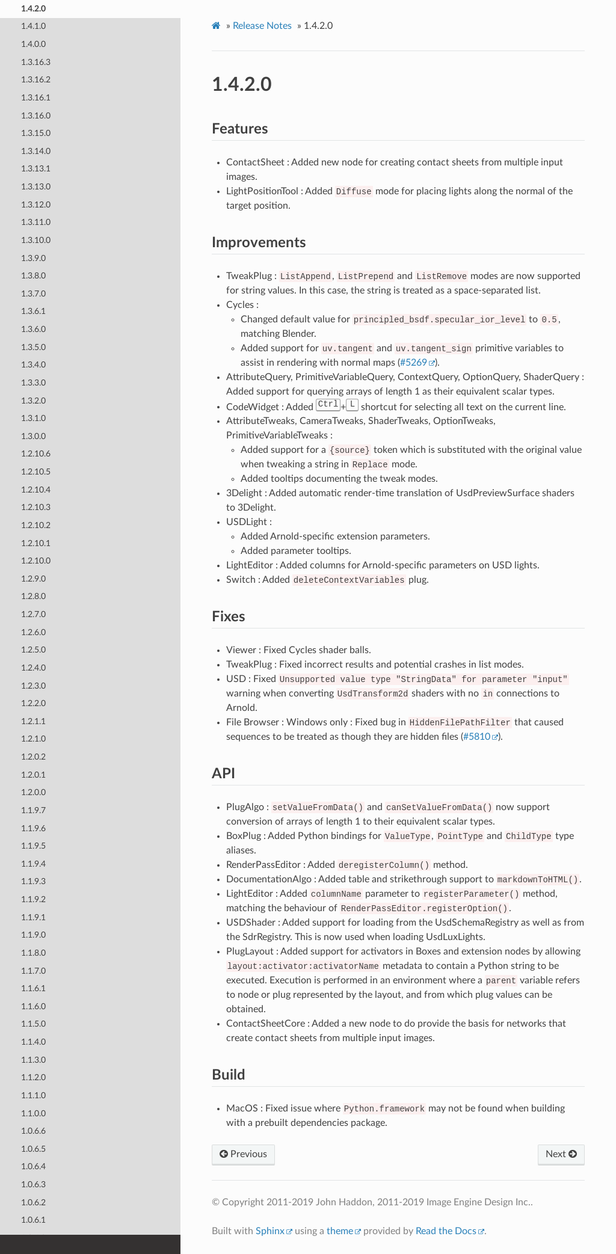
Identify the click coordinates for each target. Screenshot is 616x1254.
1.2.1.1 (33, 720)
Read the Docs (446, 1231)
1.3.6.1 (33, 311)
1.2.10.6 (36, 453)
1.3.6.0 (33, 329)
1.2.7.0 (33, 614)
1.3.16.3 (36, 61)
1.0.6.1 (33, 1220)
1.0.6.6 (33, 1131)
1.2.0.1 (33, 774)
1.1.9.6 (33, 827)
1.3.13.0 (36, 186)
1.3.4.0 (33, 364)
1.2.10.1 (36, 542)
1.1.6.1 (33, 988)
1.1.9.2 (33, 899)
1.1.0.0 (33, 1112)
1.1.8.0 (33, 952)
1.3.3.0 (33, 382)
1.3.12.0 (36, 204)
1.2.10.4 (36, 489)
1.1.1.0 (33, 1094)
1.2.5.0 (33, 649)
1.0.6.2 (33, 1201)
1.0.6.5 (33, 1148)
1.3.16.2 (36, 79)
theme (340, 1231)
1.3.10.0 (36, 239)
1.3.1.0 (33, 418)
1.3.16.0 (36, 115)
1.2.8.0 (33, 596)
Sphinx (270, 1231)
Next (561, 1154)
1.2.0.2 (33, 756)
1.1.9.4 (33, 863)
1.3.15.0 (36, 133)
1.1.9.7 (33, 809)
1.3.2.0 (33, 400)
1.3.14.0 (36, 150)
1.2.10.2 (36, 524)
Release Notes (262, 26)
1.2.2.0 (33, 703)
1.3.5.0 (33, 346)
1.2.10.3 (36, 507)
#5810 (476, 737)
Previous (243, 1154)
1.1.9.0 (33, 934)
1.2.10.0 (36, 560)
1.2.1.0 (33, 738)
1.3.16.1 (36, 97)
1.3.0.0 (33, 435)
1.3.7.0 (33, 293)
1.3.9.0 (33, 257)
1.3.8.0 (33, 275)
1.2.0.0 (33, 792)
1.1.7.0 (33, 970)
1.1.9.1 (33, 916)
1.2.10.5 (36, 471)
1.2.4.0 (33, 667)
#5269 (413, 362)
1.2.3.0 (33, 685)
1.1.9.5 (33, 845)
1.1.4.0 (33, 1042)
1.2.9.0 (33, 578)
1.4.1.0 (33, 26)
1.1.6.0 (33, 1005)
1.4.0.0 (33, 44)
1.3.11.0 (36, 222)
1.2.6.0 (33, 631)
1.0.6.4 (33, 1166)
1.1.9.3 (33, 881)
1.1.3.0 (33, 1059)
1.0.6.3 (33, 1184)
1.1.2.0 (33, 1077)
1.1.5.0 (33, 1023)
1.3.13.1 (36, 168)
